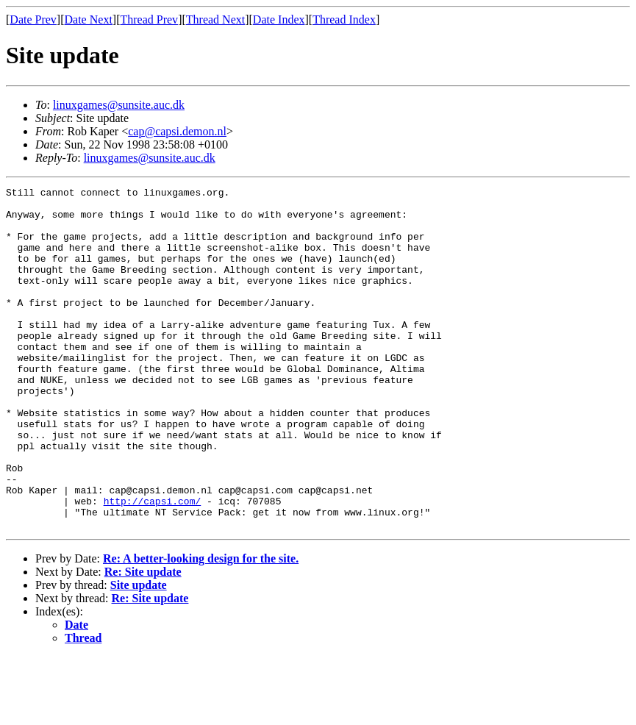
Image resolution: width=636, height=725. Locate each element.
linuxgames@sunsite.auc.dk (119, 105)
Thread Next (215, 19)
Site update (138, 653)
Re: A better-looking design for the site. (201, 627)
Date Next (88, 19)
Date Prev (33, 19)
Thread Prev (149, 19)
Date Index (279, 19)
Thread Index (344, 19)
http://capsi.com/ (152, 564)
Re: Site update (143, 640)
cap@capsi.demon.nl (177, 131)
